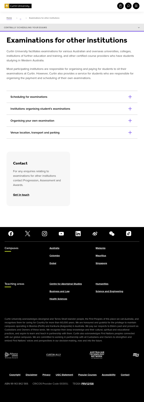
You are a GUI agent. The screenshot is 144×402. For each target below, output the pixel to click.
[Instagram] (44, 233)
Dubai (53, 263)
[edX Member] (136, 355)
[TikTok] (128, 233)
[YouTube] (61, 233)
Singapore (101, 263)
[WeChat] (111, 233)
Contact (125, 375)
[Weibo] (95, 233)
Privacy (46, 375)
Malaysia (100, 248)
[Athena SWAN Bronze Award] (11, 355)
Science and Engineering (109, 291)
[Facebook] (10, 233)
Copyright (14, 375)
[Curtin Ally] (53, 355)
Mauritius (101, 255)
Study (120, 6)
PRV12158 (87, 384)
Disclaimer (31, 375)
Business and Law (59, 291)
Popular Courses (87, 375)
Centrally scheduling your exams (25, 27)
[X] (27, 233)
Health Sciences (58, 299)
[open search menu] (128, 6)
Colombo (55, 255)
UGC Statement (64, 375)
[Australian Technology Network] (97, 355)
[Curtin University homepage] (18, 5)
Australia (54, 248)
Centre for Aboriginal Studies (66, 284)
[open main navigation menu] (135, 6)
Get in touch (21, 195)
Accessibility (109, 375)
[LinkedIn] (78, 233)
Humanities (102, 284)
